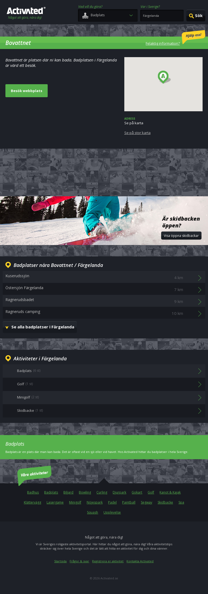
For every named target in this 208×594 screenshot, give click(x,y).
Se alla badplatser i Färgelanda (42, 326)
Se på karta (163, 126)
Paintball (128, 502)
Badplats (51, 492)
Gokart (137, 492)
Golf (151, 492)
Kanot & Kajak (170, 492)
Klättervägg (32, 502)
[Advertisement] (104, 171)
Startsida (60, 561)
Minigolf (75, 502)
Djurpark (119, 492)
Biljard (68, 492)
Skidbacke (165, 502)
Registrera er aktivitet (107, 561)
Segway (146, 502)
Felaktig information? (175, 38)
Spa (181, 502)
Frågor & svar (79, 561)
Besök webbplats (26, 90)
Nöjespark (95, 502)
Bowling (85, 492)
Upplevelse (112, 512)
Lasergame (55, 502)
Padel (112, 502)
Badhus (33, 492)
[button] (164, 77)
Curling (101, 492)
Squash (92, 512)
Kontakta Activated (140, 561)
